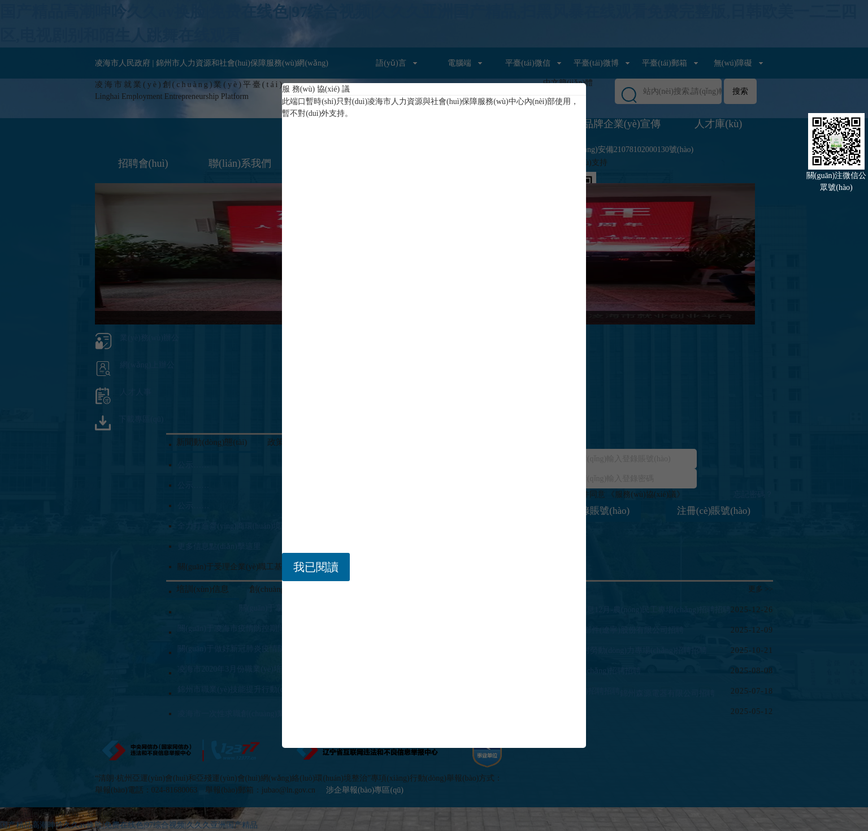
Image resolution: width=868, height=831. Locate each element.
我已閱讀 (315, 567)
